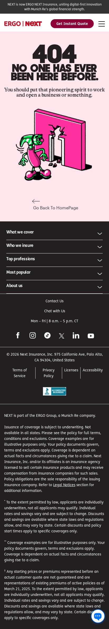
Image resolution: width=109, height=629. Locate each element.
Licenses (71, 370)
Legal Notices (64, 484)
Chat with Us (54, 311)
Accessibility (93, 370)
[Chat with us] (98, 616)
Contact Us (54, 301)
